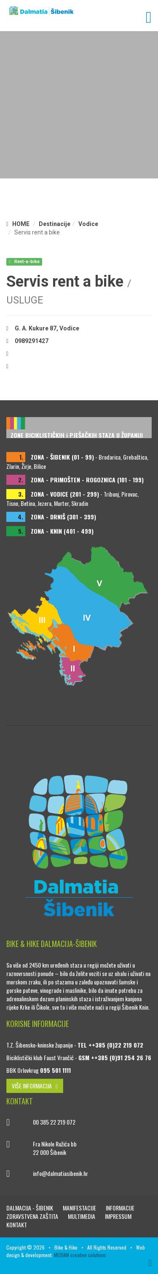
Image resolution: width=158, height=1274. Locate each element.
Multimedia (82, 1216)
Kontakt (16, 1224)
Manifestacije (80, 1207)
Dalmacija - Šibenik (30, 1207)
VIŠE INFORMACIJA (35, 1085)
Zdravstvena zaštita (32, 1216)
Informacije (120, 1207)
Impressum (118, 1216)
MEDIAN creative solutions (80, 1254)
